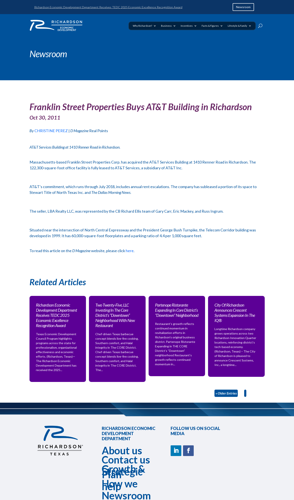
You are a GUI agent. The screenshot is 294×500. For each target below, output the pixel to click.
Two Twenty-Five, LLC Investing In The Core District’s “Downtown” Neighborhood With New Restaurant (115, 315)
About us (122, 450)
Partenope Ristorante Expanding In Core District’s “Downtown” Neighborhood (176, 310)
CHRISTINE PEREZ (51, 130)
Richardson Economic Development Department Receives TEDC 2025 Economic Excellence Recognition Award (108, 7)
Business (166, 25)
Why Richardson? (142, 25)
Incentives (187, 25)
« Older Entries (226, 393)
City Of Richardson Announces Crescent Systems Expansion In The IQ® (234, 312)
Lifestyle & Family (237, 25)
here (130, 250)
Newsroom (243, 7)
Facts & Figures (210, 25)
